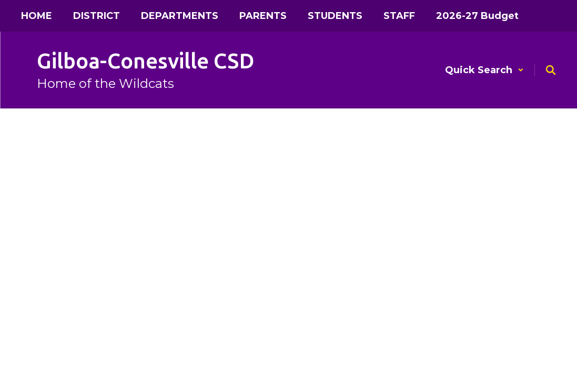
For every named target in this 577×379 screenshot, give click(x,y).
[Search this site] (550, 70)
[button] (484, 70)
